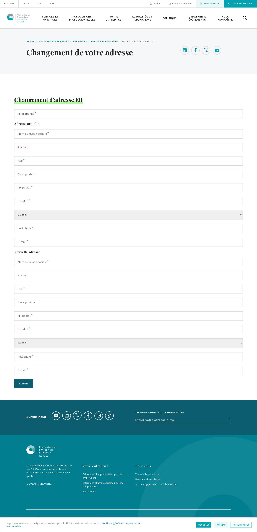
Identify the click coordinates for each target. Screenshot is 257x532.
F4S (52, 3)
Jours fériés (89, 491)
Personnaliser (241, 524)
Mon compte (209, 3)
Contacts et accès (180, 3)
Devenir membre (240, 3)
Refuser (221, 524)
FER (40, 3)
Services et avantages (147, 479)
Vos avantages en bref (147, 474)
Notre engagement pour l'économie (155, 484)
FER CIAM (9, 3)
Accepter (203, 524)
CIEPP (26, 3)
